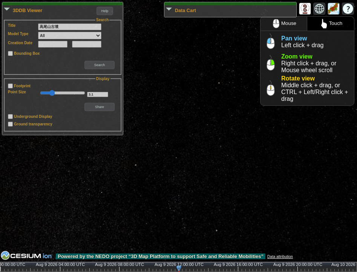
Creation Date (20, 43)
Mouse (283, 23)
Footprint (22, 86)
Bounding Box (27, 53)
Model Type (18, 34)
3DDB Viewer (27, 10)
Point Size (17, 92)
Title (11, 25)
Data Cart (185, 10)
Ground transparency (33, 124)
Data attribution (280, 257)
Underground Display (33, 116)
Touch (331, 23)
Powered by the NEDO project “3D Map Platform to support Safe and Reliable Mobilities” (161, 256)
